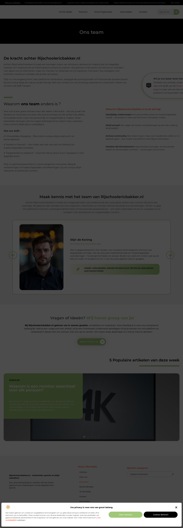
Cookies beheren (160, 515)
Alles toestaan (125, 515)
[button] (176, 507)
